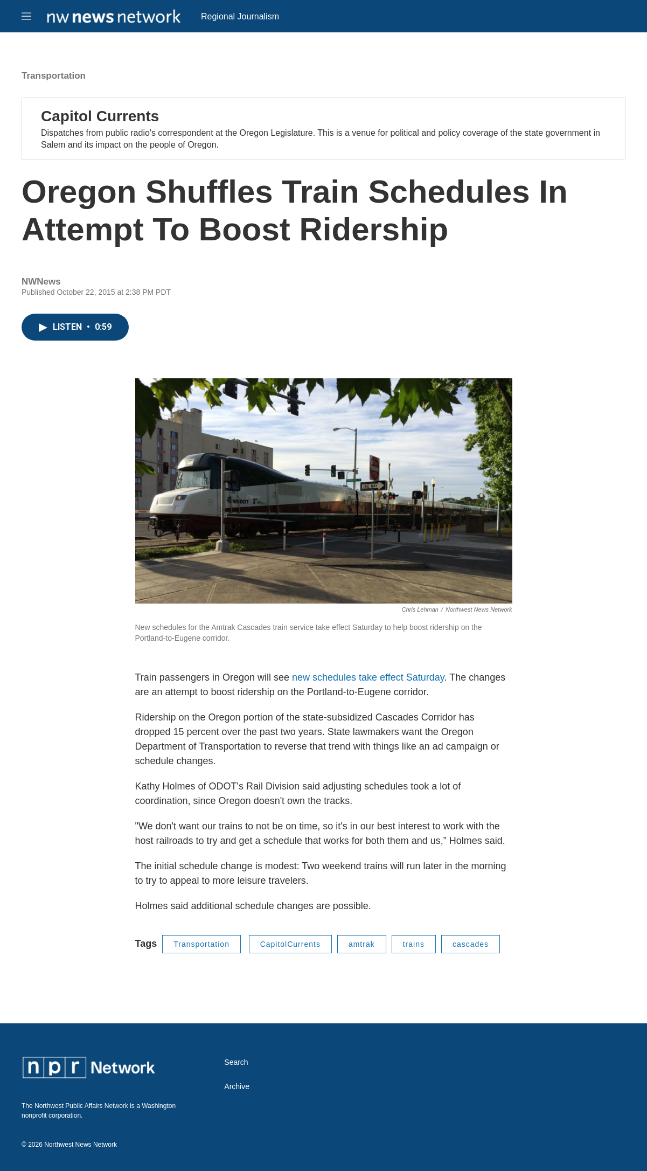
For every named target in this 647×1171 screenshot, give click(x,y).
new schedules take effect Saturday (368, 677)
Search (236, 1062)
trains (414, 944)
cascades (471, 944)
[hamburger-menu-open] (26, 16)
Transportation (54, 76)
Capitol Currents (100, 116)
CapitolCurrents (290, 944)
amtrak (362, 944)
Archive (236, 1087)
